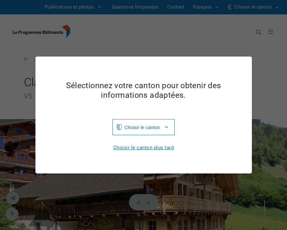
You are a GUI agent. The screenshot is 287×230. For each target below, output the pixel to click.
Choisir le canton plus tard (143, 147)
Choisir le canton (142, 127)
